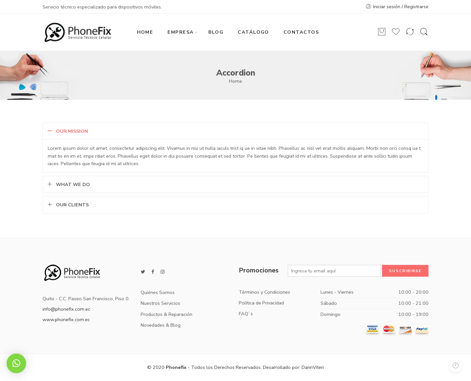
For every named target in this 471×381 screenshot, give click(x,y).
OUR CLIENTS (72, 204)
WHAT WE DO (73, 184)
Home (235, 81)
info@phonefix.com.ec (66, 309)
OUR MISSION (72, 131)
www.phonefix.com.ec (66, 319)
